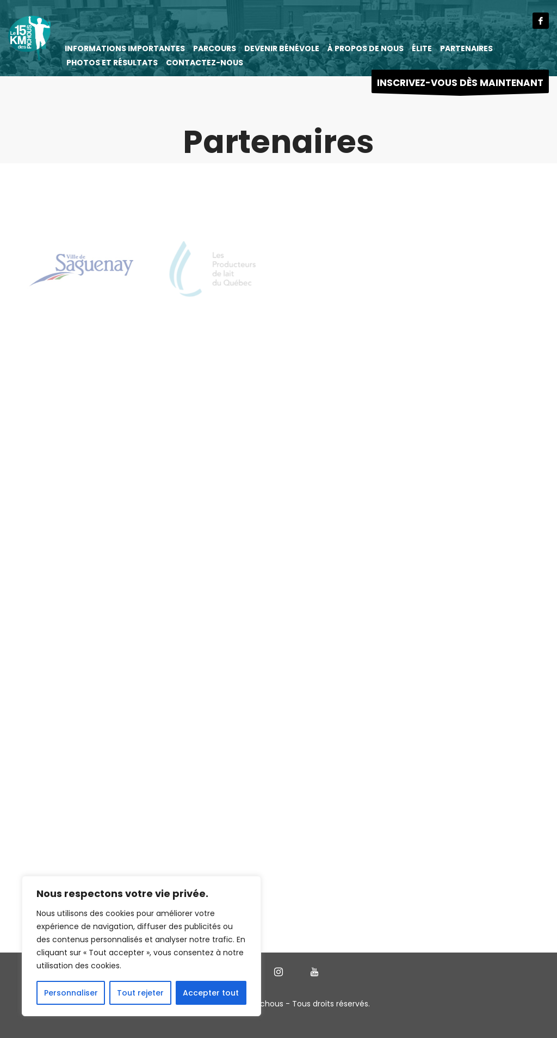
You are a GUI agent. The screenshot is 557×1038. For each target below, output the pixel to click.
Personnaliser (71, 992)
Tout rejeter (140, 992)
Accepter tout (211, 992)
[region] (141, 946)
